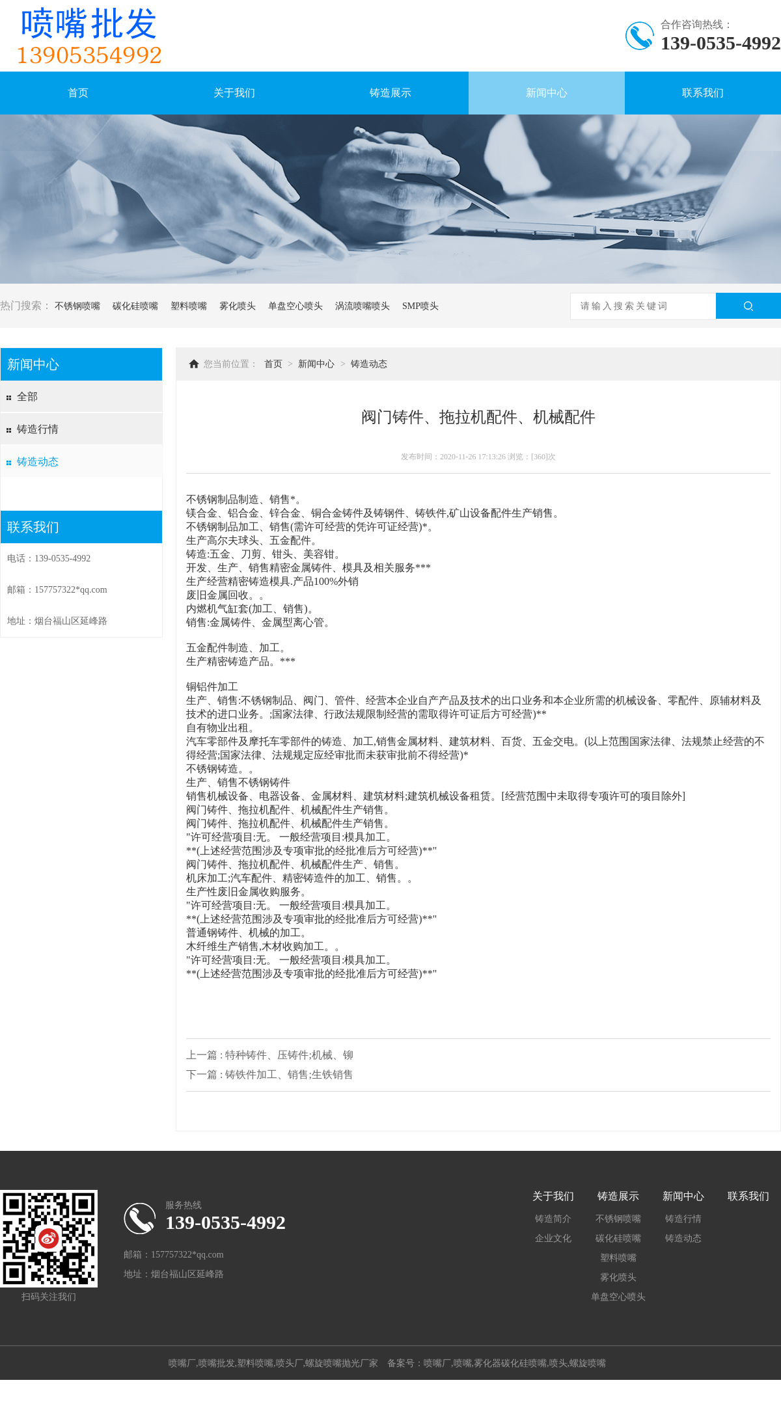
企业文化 (553, 1238)
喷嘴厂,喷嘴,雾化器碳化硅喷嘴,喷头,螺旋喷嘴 (515, 1363)
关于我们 (234, 92)
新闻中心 (547, 92)
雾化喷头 (237, 306)
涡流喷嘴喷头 (362, 306)
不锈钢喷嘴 (77, 306)
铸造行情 (38, 429)
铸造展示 (390, 92)
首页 (78, 92)
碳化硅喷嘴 (135, 306)
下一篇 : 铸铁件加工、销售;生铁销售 (269, 1074)
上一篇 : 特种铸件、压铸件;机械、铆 (269, 1054)
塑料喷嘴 (189, 306)
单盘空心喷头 (295, 306)
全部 (27, 396)
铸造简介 (553, 1219)
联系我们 (703, 92)
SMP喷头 (420, 306)
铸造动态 (38, 461)
